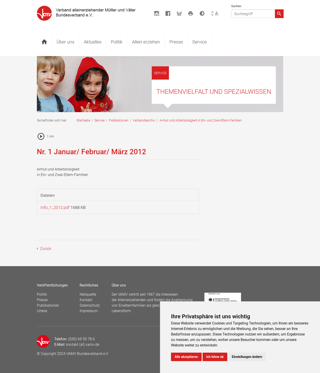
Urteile (42, 311)
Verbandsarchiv (144, 120)
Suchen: (236, 6)
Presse (176, 42)
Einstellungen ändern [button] (247, 357)
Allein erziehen (146, 42)
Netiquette (88, 294)
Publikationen (118, 120)
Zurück (45, 248)
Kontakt (86, 300)
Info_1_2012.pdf (55, 207)
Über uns (65, 42)
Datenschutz (90, 305)
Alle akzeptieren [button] (186, 357)
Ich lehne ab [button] (215, 357)
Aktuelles (92, 42)
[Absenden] (279, 13)
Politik (116, 42)
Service (199, 42)
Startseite (83, 120)
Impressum (89, 311)
